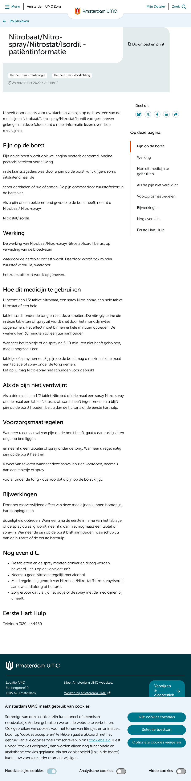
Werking (144, 158)
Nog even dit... (149, 219)
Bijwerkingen (148, 208)
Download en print (148, 45)
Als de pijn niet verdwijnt (157, 185)
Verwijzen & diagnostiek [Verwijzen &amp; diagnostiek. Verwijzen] (164, 690)
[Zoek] (180, 6)
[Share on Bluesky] (138, 114)
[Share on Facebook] (157, 114)
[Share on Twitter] (148, 114)
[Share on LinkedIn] (166, 114)
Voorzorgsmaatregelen (156, 197)
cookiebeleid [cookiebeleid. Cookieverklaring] (99, 740)
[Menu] (11, 6)
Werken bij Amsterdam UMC (85, 693)
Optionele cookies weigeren (156, 742)
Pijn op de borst (150, 146)
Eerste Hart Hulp (150, 230)
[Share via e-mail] (175, 114)
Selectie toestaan (156, 730)
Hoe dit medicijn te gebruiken (153, 171)
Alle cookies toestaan (156, 717)
